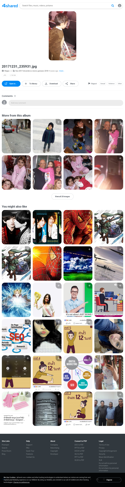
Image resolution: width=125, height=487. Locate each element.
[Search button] (113, 6)
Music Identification (106, 457)
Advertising (54, 448)
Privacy (101, 448)
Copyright (54, 451)
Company (54, 445)
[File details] (16, 136)
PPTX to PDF (79, 448)
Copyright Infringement (108, 451)
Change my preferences (21, 482)
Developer (54, 454)
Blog (3, 454)
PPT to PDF (79, 457)
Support (29, 445)
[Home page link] (10, 5)
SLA (100, 460)
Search (4, 448)
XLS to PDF (79, 454)
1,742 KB (13, 75)
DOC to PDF (79, 445)
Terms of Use (104, 445)
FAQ (27, 448)
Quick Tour (30, 451)
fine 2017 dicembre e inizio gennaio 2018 (30, 71)
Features (29, 454)
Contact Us (30, 457)
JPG (4, 75)
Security (102, 454)
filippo (6, 71)
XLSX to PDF (79, 460)
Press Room (6, 451)
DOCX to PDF (79, 451)
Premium (5, 445)
